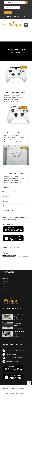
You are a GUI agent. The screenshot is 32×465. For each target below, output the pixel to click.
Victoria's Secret (6, 192)
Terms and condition (11, 393)
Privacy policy (24, 393)
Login (23, 16)
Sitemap (4, 289)
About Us (5, 278)
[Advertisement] (15, 33)
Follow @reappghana (22, 256)
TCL (3, 201)
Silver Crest (5, 206)
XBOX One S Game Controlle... (16, 92)
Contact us (5, 281)
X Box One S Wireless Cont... (16, 133)
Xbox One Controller (16, 173)
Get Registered (13, 16)
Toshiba (4, 196)
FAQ (3, 284)
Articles (4, 287)
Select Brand (5, 210)
